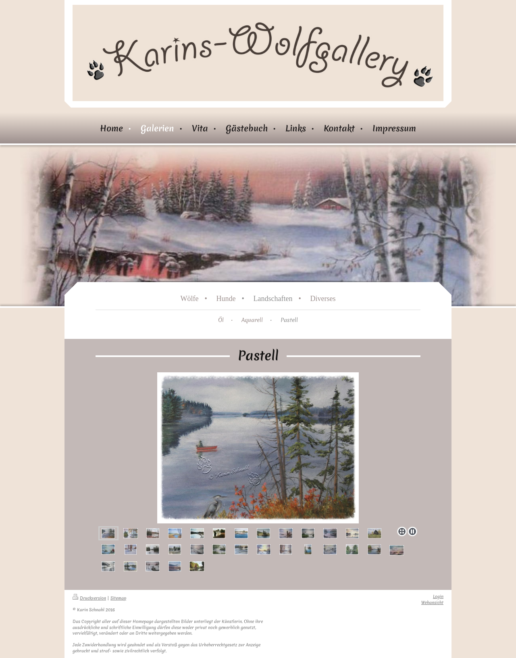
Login (438, 597)
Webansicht (432, 603)
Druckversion (89, 598)
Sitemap (118, 598)
